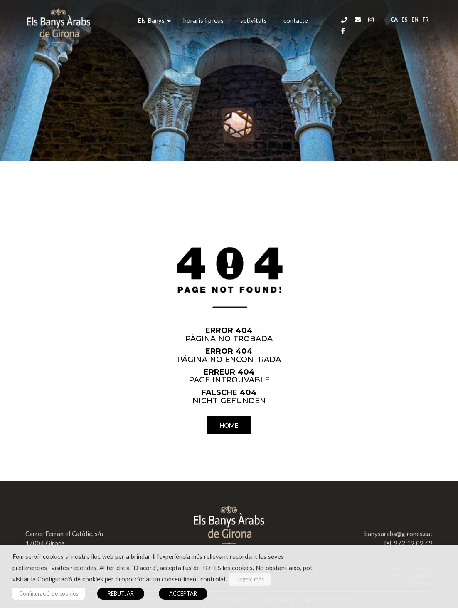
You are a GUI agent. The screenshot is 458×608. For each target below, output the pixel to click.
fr (425, 19)
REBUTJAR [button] (121, 593)
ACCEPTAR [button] (183, 593)
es (404, 19)
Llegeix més (250, 579)
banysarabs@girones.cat (398, 533)
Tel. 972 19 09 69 (408, 543)
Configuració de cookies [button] (48, 593)
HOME (229, 425)
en (415, 19)
